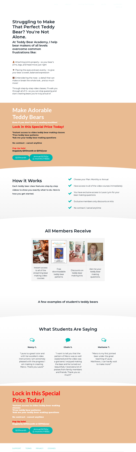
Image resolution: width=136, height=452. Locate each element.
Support (108, 4)
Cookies (52, 442)
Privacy (39, 442)
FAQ (58, 4)
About (67, 4)
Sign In (120, 4)
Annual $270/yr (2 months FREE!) (42, 155)
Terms (28, 442)
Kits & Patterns (82, 4)
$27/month (20, 155)
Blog (97, 4)
